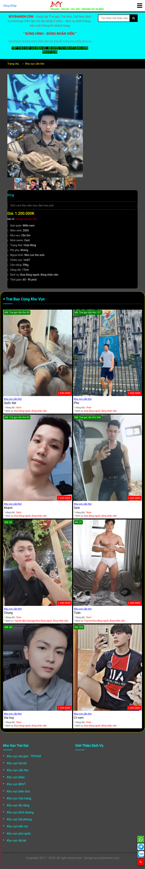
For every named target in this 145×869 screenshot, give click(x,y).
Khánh (8, 508)
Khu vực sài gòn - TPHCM (24, 756)
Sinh (77, 508)
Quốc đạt (10, 403)
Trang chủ (13, 63)
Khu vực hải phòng (19, 819)
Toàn (77, 613)
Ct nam (79, 717)
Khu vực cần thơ (34, 63)
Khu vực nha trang (19, 798)
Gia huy (9, 717)
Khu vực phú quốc (19, 833)
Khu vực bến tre (17, 826)
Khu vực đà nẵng (18, 805)
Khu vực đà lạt (16, 840)
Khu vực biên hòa (18, 791)
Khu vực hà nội (17, 763)
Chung (8, 613)
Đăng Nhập (10, 5)
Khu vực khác (16, 777)
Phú (76, 403)
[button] (79, 78)
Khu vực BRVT (16, 784)
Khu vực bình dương (20, 812)
